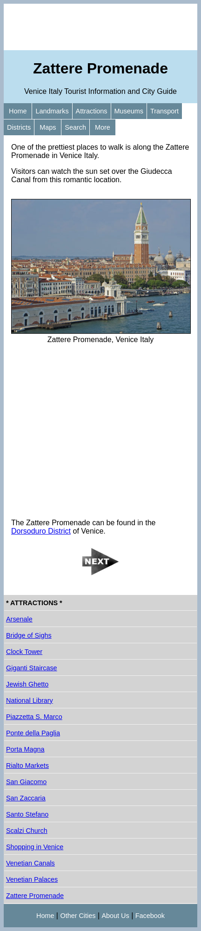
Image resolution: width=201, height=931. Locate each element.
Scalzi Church (26, 830)
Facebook (150, 915)
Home (17, 111)
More (102, 127)
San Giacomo (26, 782)
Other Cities (77, 915)
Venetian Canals (30, 863)
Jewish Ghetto (27, 684)
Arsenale (19, 619)
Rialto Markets (27, 765)
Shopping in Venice (34, 847)
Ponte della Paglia (33, 733)
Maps (48, 127)
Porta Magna (25, 749)
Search (75, 127)
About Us (115, 915)
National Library (29, 700)
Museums (128, 111)
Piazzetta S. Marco (34, 716)
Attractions (91, 111)
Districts (19, 127)
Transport (164, 111)
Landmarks (51, 111)
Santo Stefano (27, 814)
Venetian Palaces (32, 879)
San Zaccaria (26, 798)
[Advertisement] (100, 27)
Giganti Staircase (31, 668)
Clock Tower (24, 651)
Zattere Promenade (35, 895)
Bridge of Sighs (29, 635)
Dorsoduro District (41, 531)
